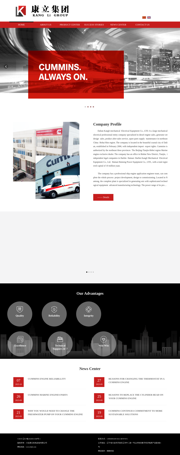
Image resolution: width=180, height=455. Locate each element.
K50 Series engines (126, 265)
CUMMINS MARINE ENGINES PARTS (61, 395)
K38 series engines (80, 265)
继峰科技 (153, 451)
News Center (118, 24)
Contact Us (142, 24)
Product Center (70, 24)
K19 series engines (34, 265)
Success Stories (94, 24)
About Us (45, 24)
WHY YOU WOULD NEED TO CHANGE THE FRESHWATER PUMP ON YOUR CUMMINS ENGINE (68, 413)
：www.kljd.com (30, 447)
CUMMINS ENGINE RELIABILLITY (60, 379)
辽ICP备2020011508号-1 (31, 439)
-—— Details (146, 197)
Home (21, 24)
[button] (86, 272)
